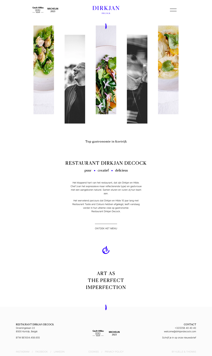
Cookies (93, 351)
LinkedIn (59, 351)
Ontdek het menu (106, 228)
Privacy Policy (114, 351)
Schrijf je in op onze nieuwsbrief (179, 337)
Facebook (41, 351)
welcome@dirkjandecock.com (180, 331)
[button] (173, 10)
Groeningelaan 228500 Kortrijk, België (26, 329)
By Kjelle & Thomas (184, 351)
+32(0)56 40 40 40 (185, 327)
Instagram (22, 351)
